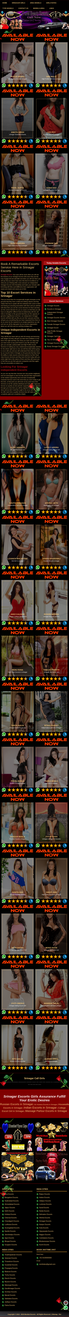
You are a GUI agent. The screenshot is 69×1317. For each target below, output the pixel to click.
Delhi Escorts (9, 1211)
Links (51, 8)
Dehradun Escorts (45, 1214)
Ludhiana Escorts (11, 1224)
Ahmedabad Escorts (12, 1204)
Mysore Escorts (10, 1282)
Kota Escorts (43, 1228)
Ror (60, 1314)
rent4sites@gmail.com (47, 1264)
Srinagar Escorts (53, 306)
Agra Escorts (9, 1238)
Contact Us (23, 8)
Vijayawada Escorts (46, 1231)
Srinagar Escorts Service (56, 317)
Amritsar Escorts (11, 1292)
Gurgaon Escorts (11, 1245)
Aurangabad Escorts (12, 1228)
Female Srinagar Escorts (56, 324)
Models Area (38, 8)
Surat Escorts (44, 1207)
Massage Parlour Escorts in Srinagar (46, 1111)
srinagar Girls (18, 3)
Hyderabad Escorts (12, 1201)
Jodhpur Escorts (11, 1302)
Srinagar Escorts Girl (54, 343)
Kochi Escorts (44, 1245)
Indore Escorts (44, 1197)
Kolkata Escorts (10, 1214)
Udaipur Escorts (45, 1201)
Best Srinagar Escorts (55, 321)
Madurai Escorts (11, 1271)
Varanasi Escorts (11, 1258)
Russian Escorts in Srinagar (16, 1104)
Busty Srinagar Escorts (55, 346)
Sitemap (55, 1314)
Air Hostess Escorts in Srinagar (45, 1104)
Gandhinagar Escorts (12, 1288)
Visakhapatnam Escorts (13, 1255)
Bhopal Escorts (10, 1241)
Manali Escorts (10, 1295)
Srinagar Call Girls (53, 336)
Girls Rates (51, 3)
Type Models (8, 8)
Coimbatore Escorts (46, 1238)
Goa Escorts (9, 1194)
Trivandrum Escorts (12, 1261)
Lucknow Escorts (45, 1204)
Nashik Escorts (10, 1231)
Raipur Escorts (44, 1194)
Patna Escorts (10, 1305)
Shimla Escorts (44, 1218)
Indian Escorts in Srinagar (40, 1107)
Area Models (35, 3)
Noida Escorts (44, 1211)
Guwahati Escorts (11, 1265)
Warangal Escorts (11, 1285)
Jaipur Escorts (10, 1207)
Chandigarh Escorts (12, 1221)
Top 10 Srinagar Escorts (56, 340)
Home (4, 3)
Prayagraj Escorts (11, 1268)
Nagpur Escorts (44, 1234)
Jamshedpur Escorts (12, 1234)
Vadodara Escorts (11, 1298)
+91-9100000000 (45, 1258)
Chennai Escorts (11, 1218)
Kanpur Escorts (44, 1224)
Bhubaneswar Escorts (47, 1241)
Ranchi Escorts (10, 1278)
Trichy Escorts (10, 1275)
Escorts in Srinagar (54, 309)
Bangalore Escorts (11, 1197)
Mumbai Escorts (30, 1314)
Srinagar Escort (52, 328)
